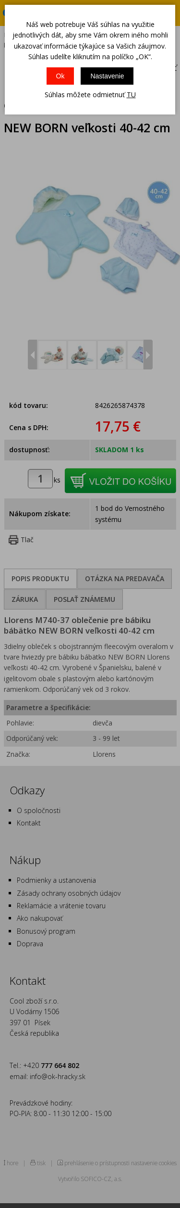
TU (131, 94)
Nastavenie (107, 76)
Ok (60, 76)
